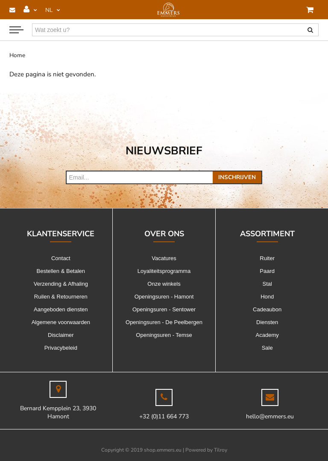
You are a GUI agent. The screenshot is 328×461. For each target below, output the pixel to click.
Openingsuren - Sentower (164, 309)
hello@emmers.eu (270, 416)
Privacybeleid (60, 348)
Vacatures (164, 258)
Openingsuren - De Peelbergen (164, 322)
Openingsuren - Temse (164, 335)
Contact (60, 258)
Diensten (267, 322)
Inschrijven (237, 177)
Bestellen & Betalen (61, 271)
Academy (267, 335)
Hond (267, 296)
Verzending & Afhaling (61, 284)
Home (17, 55)
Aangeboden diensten (61, 309)
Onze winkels (163, 284)
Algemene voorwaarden (61, 322)
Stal (267, 284)
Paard (267, 271)
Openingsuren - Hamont (164, 296)
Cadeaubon (267, 309)
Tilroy (220, 450)
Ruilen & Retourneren (61, 296)
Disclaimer (61, 335)
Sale (267, 348)
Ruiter (267, 258)
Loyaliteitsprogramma (164, 271)
